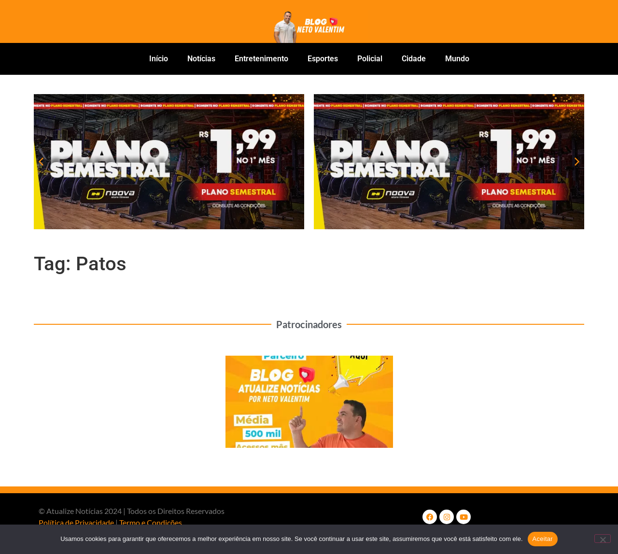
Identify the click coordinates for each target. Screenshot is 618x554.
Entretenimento (261, 58)
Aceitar (543, 538)
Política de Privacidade (76, 522)
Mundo (457, 58)
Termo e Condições (150, 522)
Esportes (323, 58)
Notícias (201, 58)
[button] (41, 162)
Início (158, 58)
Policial (369, 58)
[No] (602, 538)
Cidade (414, 58)
